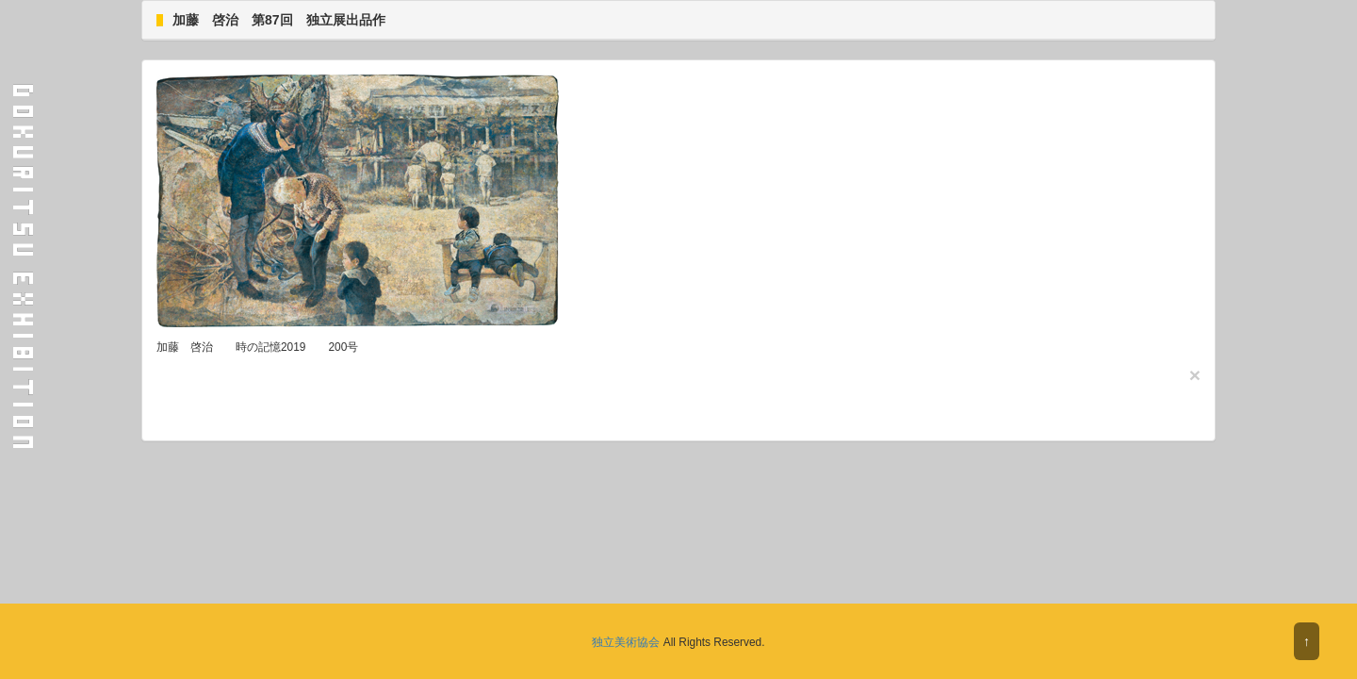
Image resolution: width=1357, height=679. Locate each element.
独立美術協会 (626, 642)
